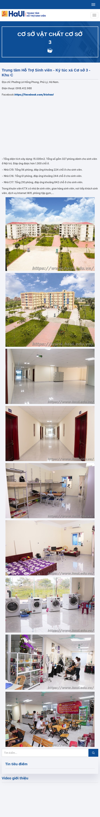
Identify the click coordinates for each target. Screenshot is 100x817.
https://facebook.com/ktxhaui (34, 94)
